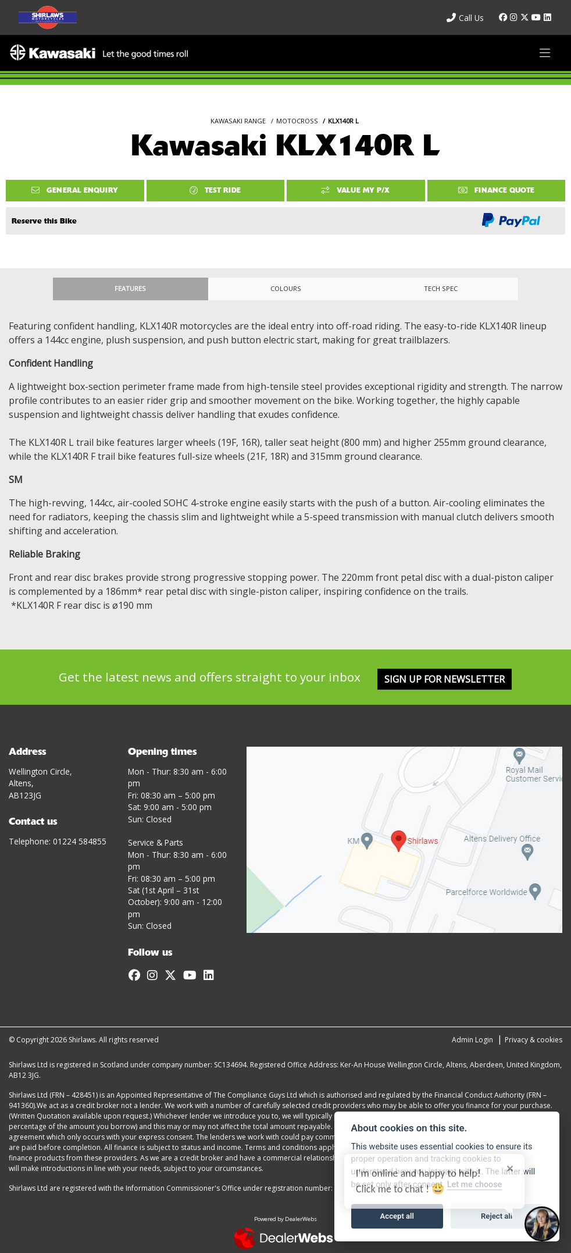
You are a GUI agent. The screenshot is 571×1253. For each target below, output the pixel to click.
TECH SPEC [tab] (441, 288)
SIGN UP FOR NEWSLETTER (444, 679)
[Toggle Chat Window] (541, 1223)
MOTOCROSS (297, 120)
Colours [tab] (285, 288)
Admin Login (472, 1040)
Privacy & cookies (533, 1040)
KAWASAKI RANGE (238, 120)
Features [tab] (130, 288)
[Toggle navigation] (545, 53)
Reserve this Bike (44, 221)
